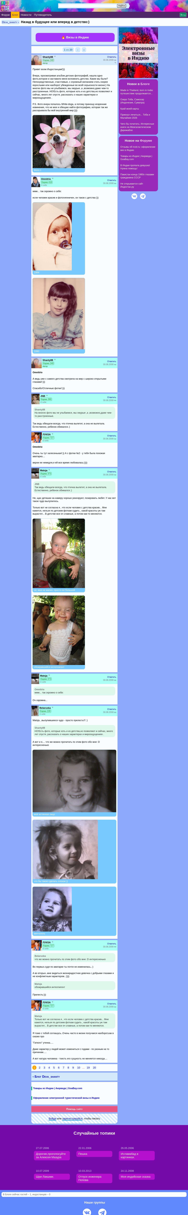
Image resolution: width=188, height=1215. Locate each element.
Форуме (146, 140)
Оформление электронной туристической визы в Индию (66, 1098)
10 (78, 1067)
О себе (44, 185)
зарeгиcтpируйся (72, 1118)
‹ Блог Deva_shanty (46, 1076)
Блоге (145, 84)
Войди (52, 1118)
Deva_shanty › (10, 22)
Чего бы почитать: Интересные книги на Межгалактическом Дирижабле (137, 127)
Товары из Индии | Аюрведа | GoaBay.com (57, 1088)
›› (84, 49)
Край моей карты (129, 108)
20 (94, 1067)
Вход (183, 15)
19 (88, 1067)
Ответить (111, 57)
